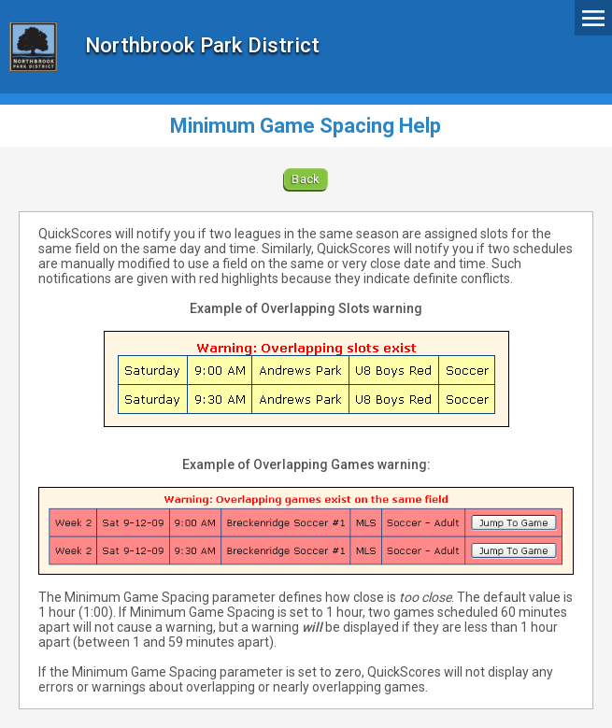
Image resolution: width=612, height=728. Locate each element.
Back (306, 179)
